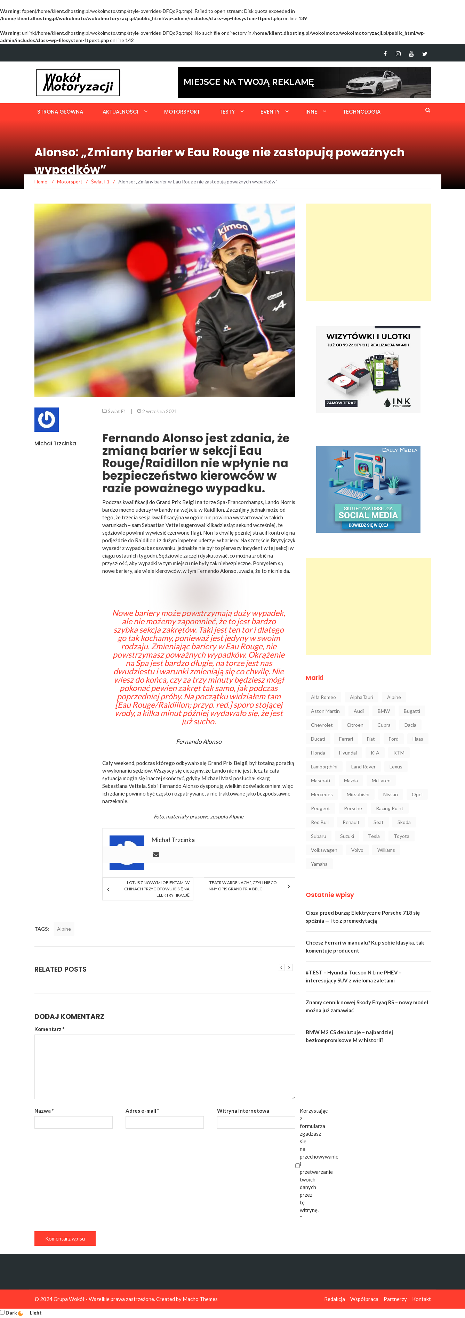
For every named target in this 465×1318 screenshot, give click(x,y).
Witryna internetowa (243, 1110)
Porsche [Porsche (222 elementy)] (353, 808)
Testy (227, 111)
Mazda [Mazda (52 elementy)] (351, 780)
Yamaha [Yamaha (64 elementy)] (319, 864)
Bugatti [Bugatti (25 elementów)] (412, 711)
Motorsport (182, 111)
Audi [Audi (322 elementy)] (359, 711)
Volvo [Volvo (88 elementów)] (357, 850)
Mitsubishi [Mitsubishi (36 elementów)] (358, 794)
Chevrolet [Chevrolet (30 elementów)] (322, 725)
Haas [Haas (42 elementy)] (417, 739)
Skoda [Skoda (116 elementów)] (404, 822)
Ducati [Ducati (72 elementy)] (318, 739)
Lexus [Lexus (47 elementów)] (396, 766)
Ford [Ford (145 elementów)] (394, 739)
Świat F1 (117, 411)
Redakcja (334, 1299)
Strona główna (60, 111)
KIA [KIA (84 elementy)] (375, 753)
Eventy (270, 111)
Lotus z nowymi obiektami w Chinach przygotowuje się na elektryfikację (157, 889)
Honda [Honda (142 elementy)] (318, 753)
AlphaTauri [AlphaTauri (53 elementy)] (361, 697)
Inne (311, 111)
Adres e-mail (142, 1110)
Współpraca (364, 1299)
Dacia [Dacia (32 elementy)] (410, 725)
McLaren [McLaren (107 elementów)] (381, 780)
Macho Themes (200, 1299)
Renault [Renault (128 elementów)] (351, 822)
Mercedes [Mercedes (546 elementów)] (322, 794)
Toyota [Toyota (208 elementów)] (401, 836)
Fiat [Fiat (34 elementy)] (371, 739)
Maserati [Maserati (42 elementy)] (320, 780)
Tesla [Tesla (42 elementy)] (374, 836)
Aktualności (120, 111)
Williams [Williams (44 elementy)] (386, 850)
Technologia (361, 111)
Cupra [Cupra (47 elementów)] (384, 725)
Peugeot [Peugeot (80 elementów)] (320, 808)
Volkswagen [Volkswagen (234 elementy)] (324, 850)
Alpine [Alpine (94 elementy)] (394, 697)
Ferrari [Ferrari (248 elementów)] (346, 739)
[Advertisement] (368, 252)
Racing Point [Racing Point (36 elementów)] (389, 808)
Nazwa (44, 1110)
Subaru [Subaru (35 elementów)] (318, 836)
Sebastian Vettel (161, 525)
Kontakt (421, 1299)
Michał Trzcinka (55, 443)
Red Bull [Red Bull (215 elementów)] (320, 822)
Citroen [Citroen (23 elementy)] (355, 725)
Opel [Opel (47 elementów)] (417, 794)
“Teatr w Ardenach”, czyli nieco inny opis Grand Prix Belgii (242, 885)
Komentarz (49, 1029)
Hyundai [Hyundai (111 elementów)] (348, 753)
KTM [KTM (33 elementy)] (398, 753)
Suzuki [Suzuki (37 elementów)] (347, 836)
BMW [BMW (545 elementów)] (384, 711)
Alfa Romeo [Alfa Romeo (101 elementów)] (323, 697)
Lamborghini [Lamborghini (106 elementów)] (324, 766)
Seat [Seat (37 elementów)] (379, 822)
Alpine (235, 816)
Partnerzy (395, 1299)
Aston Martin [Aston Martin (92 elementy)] (325, 711)
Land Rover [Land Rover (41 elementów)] (363, 766)
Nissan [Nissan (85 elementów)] (390, 794)
